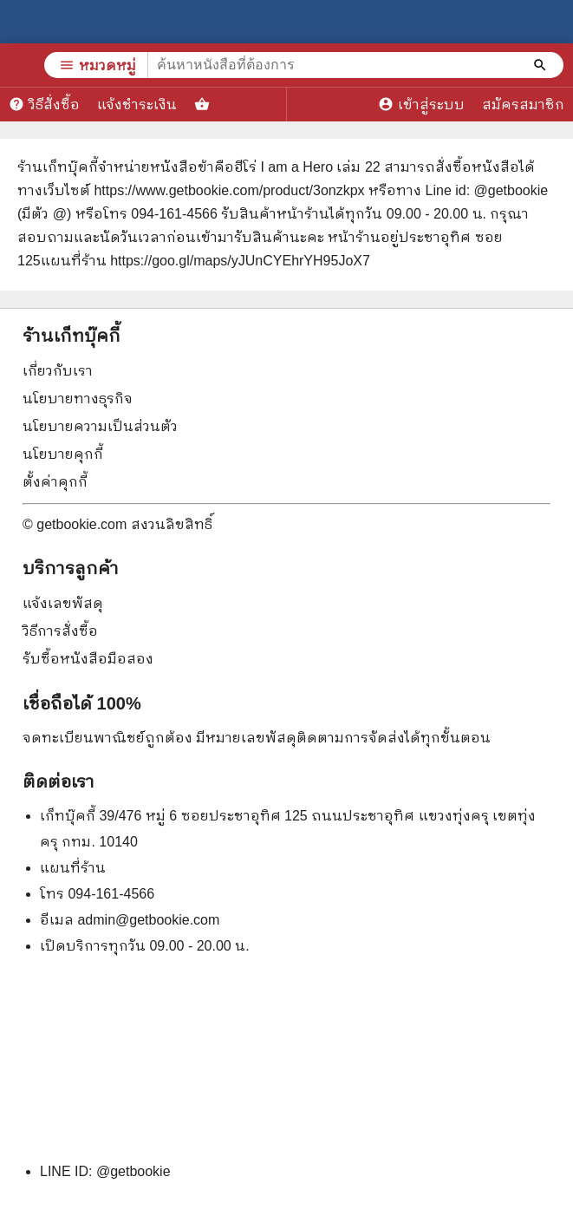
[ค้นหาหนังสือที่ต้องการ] (541, 65)
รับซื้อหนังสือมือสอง (88, 658)
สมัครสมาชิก (523, 104)
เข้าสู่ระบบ (421, 104)
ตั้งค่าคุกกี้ (55, 481)
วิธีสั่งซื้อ (44, 104)
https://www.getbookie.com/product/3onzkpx (229, 190)
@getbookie (133, 1171)
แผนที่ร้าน (73, 867)
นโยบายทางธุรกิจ (78, 398)
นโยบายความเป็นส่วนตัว (100, 426)
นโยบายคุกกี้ (63, 454)
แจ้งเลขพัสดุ (63, 603)
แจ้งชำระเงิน (137, 104)
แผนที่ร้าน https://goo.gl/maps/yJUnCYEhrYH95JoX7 (205, 260)
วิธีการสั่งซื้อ (60, 631)
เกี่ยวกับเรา (58, 370)
